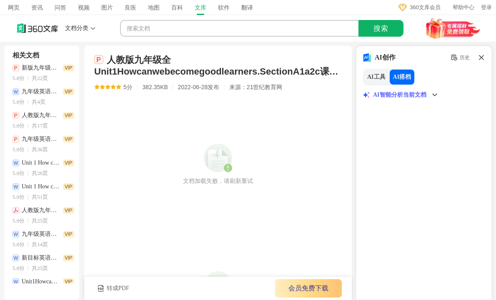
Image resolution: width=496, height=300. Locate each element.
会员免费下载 (308, 288)
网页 (14, 7)
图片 (107, 7)
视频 (84, 7)
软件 (224, 7)
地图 (154, 7)
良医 (130, 7)
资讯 (37, 7)
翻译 (247, 7)
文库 (200, 7)
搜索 (380, 28)
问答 (60, 7)
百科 (177, 7)
